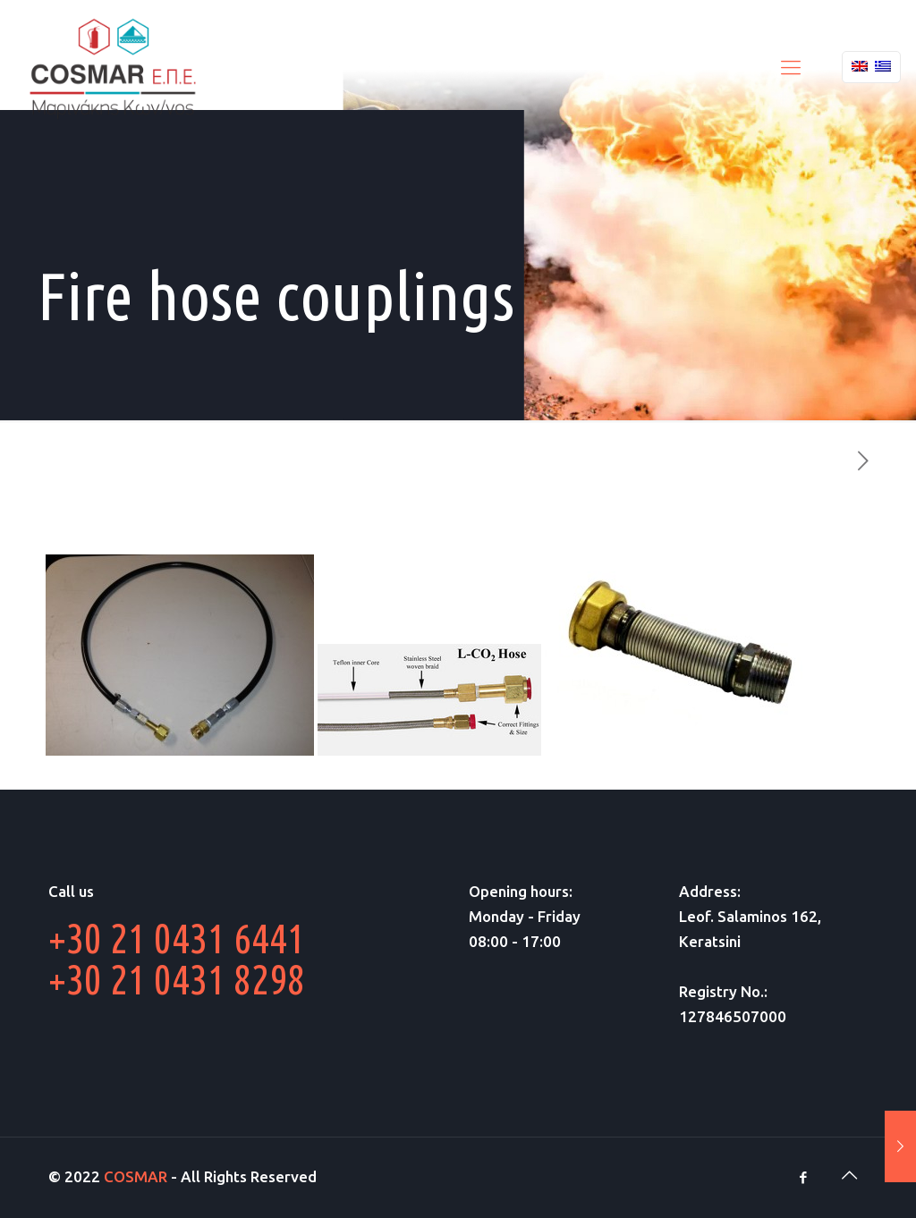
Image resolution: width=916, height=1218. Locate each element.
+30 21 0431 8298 (176, 979)
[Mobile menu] (791, 67)
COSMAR (135, 1176)
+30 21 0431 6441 (176, 938)
